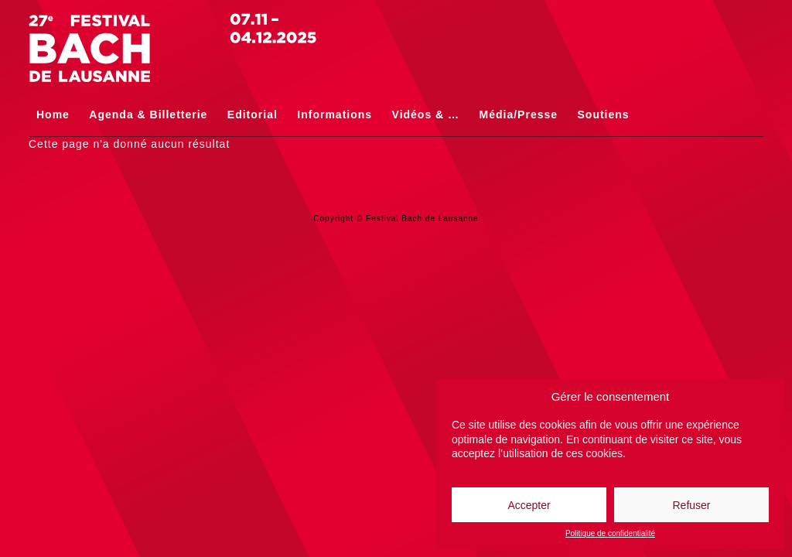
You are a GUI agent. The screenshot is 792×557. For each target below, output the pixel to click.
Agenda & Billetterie (148, 114)
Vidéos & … (426, 114)
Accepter (528, 505)
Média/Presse (519, 114)
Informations (334, 114)
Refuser (691, 505)
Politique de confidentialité (610, 534)
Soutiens (604, 114)
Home (53, 114)
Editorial (252, 114)
